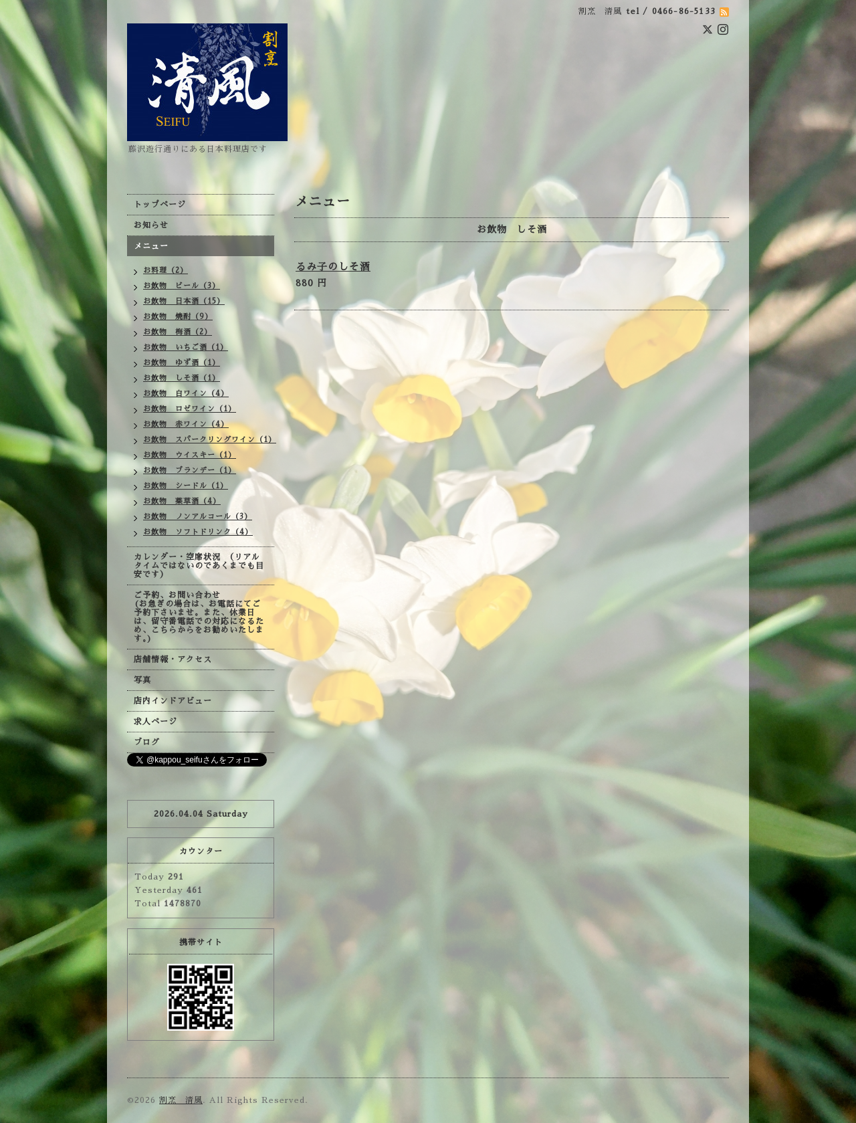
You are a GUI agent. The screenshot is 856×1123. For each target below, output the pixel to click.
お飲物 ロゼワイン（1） (189, 409)
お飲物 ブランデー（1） (189, 470)
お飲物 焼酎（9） (178, 316)
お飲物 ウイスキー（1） (189, 455)
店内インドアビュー (173, 701)
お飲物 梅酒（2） (177, 332)
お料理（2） (165, 270)
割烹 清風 (181, 1100)
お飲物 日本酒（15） (184, 301)
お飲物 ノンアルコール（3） (197, 516)
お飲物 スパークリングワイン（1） (208, 439)
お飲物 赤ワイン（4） (186, 424)
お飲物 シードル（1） (185, 486)
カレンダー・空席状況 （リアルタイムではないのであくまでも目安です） (199, 566)
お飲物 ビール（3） (181, 286)
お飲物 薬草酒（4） (182, 501)
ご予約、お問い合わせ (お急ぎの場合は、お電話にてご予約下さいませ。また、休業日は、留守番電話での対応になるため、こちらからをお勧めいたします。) (199, 617)
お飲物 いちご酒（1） (185, 347)
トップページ (160, 205)
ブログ (147, 742)
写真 (142, 680)
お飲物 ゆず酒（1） (181, 363)
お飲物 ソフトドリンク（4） (198, 532)
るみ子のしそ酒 (333, 267)
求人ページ (155, 722)
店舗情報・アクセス (173, 659)
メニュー (151, 246)
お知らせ (151, 225)
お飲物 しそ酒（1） (181, 378)
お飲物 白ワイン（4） (186, 393)
